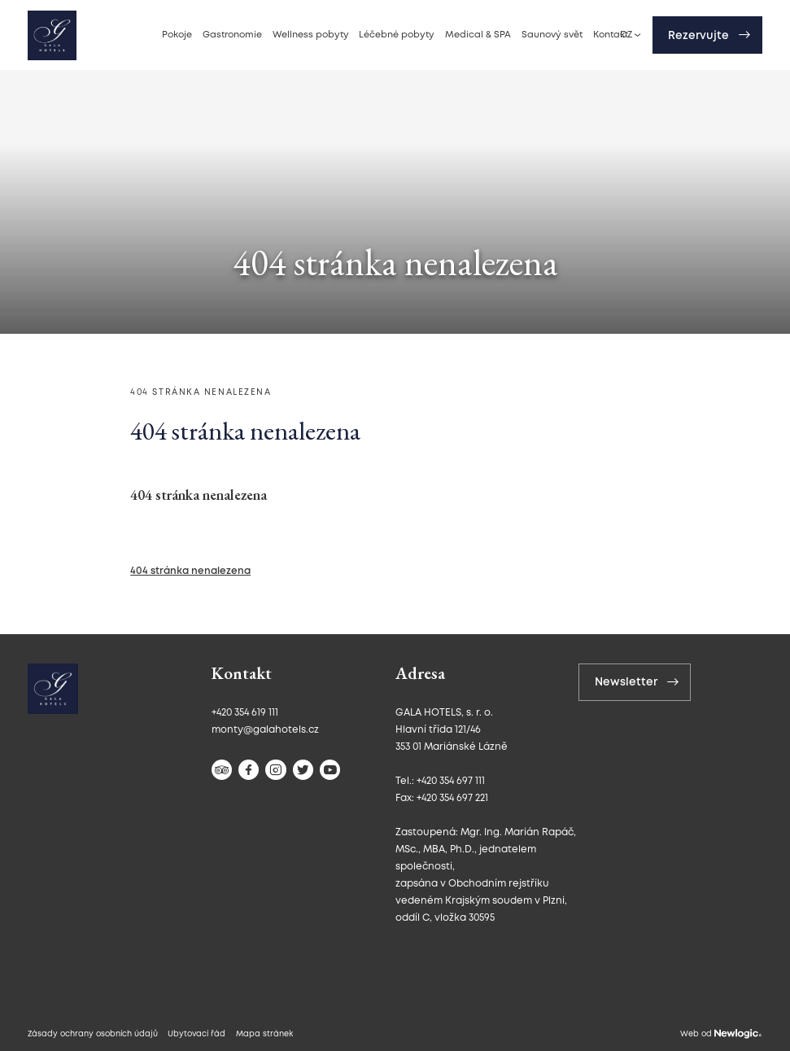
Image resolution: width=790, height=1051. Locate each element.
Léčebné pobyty (396, 35)
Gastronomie (232, 35)
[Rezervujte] (707, 35)
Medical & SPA (478, 35)
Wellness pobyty (311, 35)
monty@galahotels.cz (265, 729)
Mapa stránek (264, 1034)
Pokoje (177, 35)
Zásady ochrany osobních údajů (93, 1034)
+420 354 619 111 (245, 712)
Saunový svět (552, 35)
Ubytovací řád (196, 1034)
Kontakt (610, 35)
